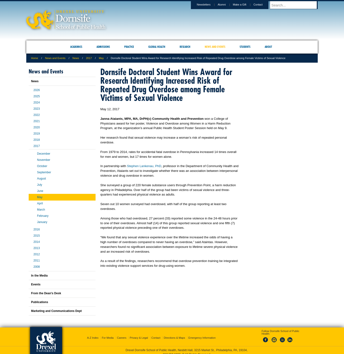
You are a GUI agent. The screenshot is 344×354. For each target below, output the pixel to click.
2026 (36, 90)
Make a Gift (244, 4)
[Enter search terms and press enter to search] (295, 5)
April (40, 203)
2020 (36, 127)
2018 (36, 140)
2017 (89, 58)
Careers (121, 333)
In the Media (39, 275)
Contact (262, 4)
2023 (36, 108)
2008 (36, 266)
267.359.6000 (172, 350)
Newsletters (208, 4)
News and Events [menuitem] (215, 47)
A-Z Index (92, 333)
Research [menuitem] (185, 47)
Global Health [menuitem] (156, 47)
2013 (36, 248)
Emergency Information (202, 333)
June (40, 191)
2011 (36, 260)
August (41, 178)
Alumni (226, 4)
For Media (108, 333)
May (101, 58)
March (41, 209)
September (44, 172)
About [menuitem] (268, 47)
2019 (36, 133)
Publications (39, 302)
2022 (36, 115)
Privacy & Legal (139, 333)
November (43, 160)
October (42, 166)
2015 (36, 235)
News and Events (55, 58)
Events (35, 284)
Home (34, 58)
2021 (36, 121)
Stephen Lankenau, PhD (144, 166)
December (43, 153)
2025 (36, 96)
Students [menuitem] (245, 47)
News (75, 58)
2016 (36, 229)
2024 (36, 102)
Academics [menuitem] (76, 47)
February (42, 216)
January (42, 222)
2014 (36, 242)
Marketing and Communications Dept (56, 311)
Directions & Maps (174, 333)
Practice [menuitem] (129, 47)
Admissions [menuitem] (103, 47)
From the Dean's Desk (46, 293)
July (39, 184)
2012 (36, 254)
